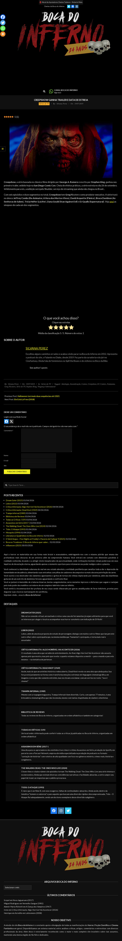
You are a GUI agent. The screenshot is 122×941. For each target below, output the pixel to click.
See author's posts (38, 367)
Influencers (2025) (13, 545)
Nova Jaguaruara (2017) (23, 900)
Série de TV (20, 387)
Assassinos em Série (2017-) (18, 523)
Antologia (65, 384)
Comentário (8, 431)
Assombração (75, 384)
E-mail (6, 461)
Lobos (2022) (11, 503)
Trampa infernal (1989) (15, 513)
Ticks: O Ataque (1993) (15, 529)
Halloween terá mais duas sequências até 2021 (39, 396)
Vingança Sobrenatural (46, 387)
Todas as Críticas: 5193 (16, 519)
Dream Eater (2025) (14, 500)
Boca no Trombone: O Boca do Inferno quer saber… (27, 542)
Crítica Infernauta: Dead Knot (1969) (21, 510)
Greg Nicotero (10, 387)
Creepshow (92, 384)
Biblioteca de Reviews (15, 516)
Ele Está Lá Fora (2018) (24, 399)
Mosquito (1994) (13, 532)
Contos (84, 384)
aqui (112, 201)
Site (5, 466)
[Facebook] (2, 17)
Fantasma (111, 384)
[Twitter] (2, 22)
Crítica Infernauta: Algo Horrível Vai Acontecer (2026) (29, 507)
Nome (6, 455)
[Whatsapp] (2, 28)
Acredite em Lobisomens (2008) (28, 913)
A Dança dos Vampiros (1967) (38, 906)
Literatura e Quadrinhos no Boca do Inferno (24, 536)
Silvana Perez (37, 348)
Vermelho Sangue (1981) (32, 903)
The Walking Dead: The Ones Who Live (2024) (25, 526)
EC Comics (101, 384)
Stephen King (31, 387)
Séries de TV (44, 104)
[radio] (50, 328)
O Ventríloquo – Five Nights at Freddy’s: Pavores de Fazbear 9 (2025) (35, 539)
